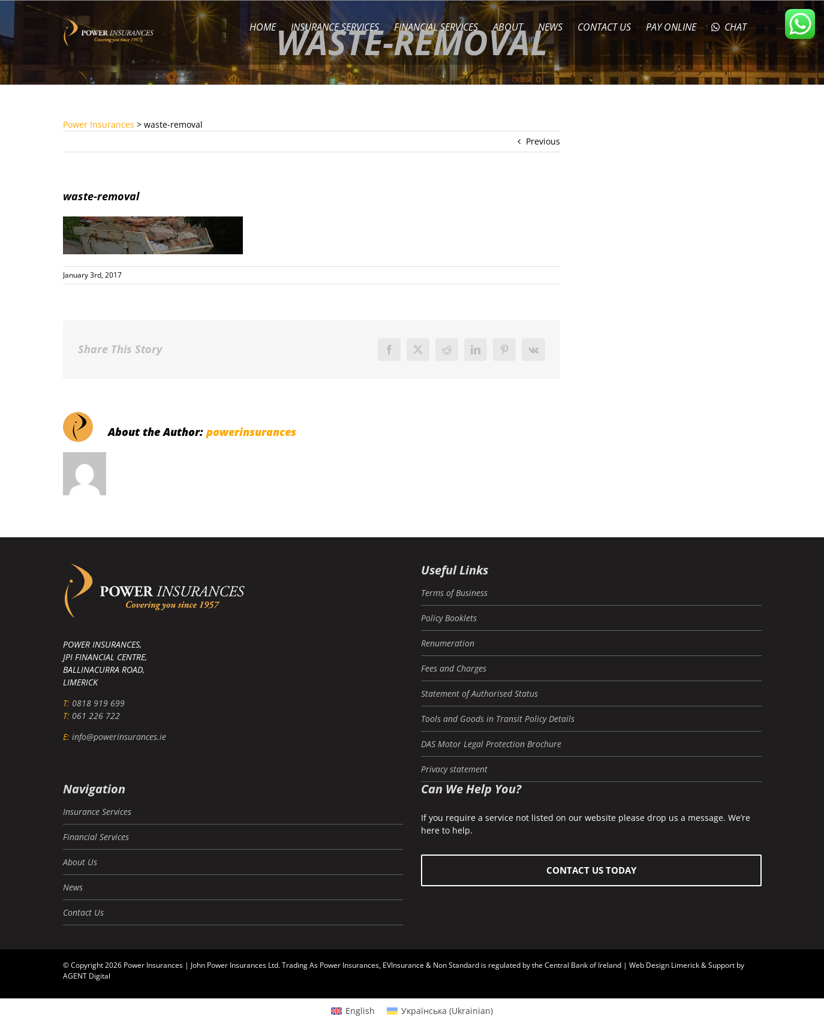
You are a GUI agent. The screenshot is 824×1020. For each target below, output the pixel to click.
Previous (543, 141)
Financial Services (96, 837)
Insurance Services (97, 811)
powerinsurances (251, 432)
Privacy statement (454, 769)
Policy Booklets (449, 618)
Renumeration (447, 643)
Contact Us (83, 912)
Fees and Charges (453, 668)
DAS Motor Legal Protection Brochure (491, 744)
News (73, 887)
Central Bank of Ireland (583, 965)
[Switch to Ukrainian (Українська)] (440, 1011)
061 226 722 (96, 715)
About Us (80, 862)
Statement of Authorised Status (479, 693)
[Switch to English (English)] (353, 1011)
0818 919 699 (98, 703)
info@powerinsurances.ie (119, 736)
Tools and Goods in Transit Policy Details (498, 718)
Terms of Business (454, 592)
